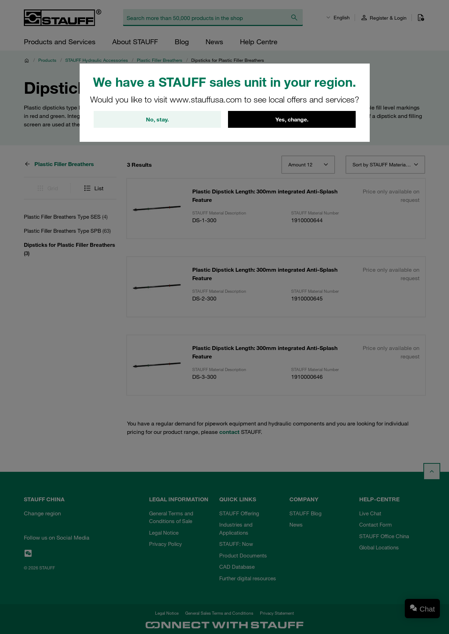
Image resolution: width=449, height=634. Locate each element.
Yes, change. (291, 119)
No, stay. (157, 119)
